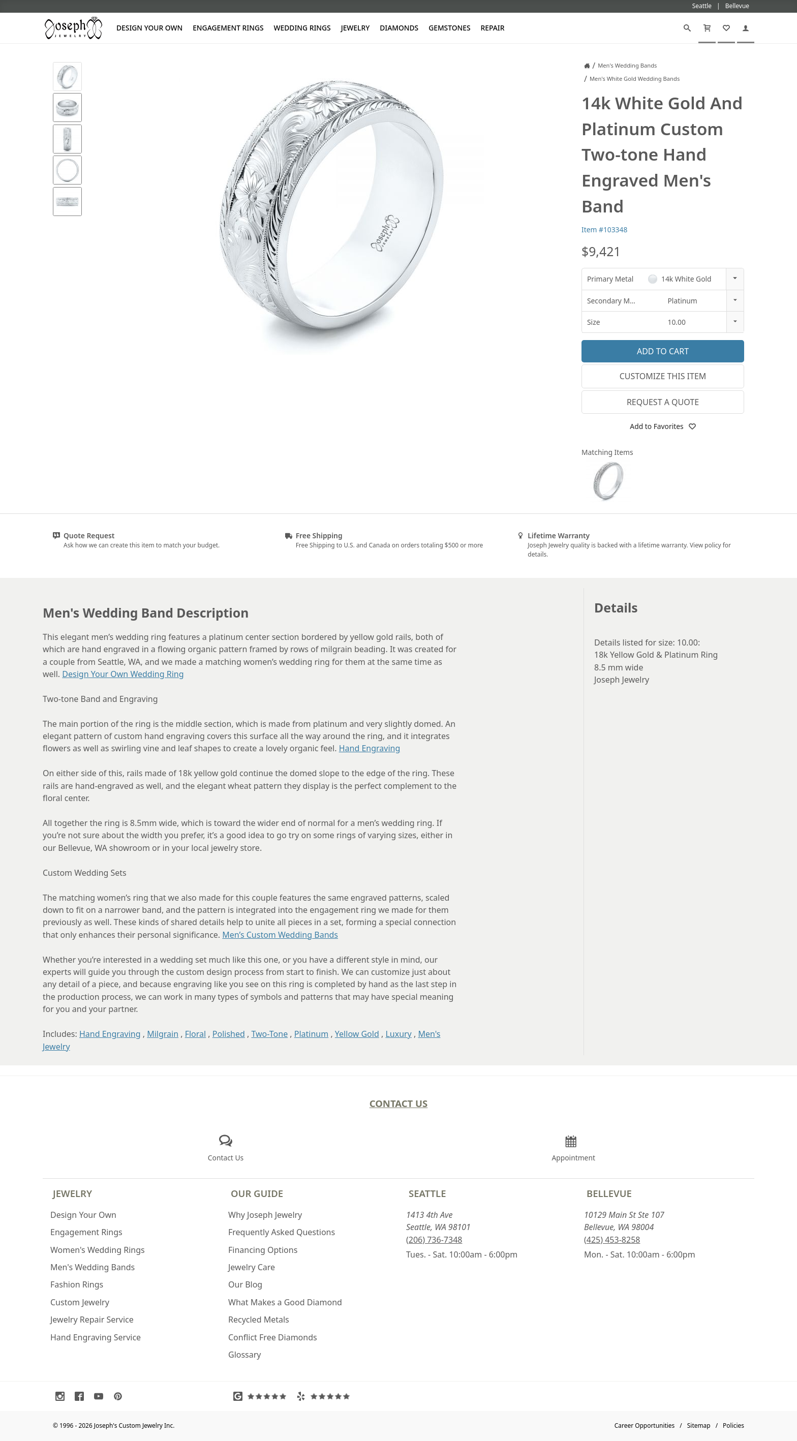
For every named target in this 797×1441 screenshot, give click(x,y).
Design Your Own (149, 28)
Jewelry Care (251, 1267)
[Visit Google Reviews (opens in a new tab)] (262, 1396)
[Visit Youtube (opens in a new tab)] (101, 1396)
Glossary (244, 1354)
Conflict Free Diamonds (272, 1337)
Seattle (427, 1193)
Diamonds (399, 28)
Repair (493, 28)
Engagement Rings (228, 28)
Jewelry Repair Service (92, 1319)
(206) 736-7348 (434, 1239)
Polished (228, 1033)
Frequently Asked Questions (281, 1232)
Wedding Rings (302, 28)
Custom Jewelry (79, 1302)
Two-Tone (269, 1033)
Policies (733, 1425)
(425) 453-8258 (612, 1239)
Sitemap (699, 1425)
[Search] (687, 28)
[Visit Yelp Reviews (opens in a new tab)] (325, 1396)
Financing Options (262, 1249)
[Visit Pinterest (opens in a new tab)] (120, 1396)
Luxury (398, 1033)
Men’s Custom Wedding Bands (280, 934)
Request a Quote (663, 402)
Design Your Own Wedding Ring (122, 674)
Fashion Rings (76, 1284)
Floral (195, 1033)
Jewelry (355, 28)
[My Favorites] (726, 28)
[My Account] (745, 28)
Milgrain (162, 1033)
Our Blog (245, 1284)
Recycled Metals (258, 1319)
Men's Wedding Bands (92, 1267)
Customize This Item (663, 376)
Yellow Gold (357, 1033)
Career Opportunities (645, 1425)
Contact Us (399, 1103)
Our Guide (257, 1193)
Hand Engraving (370, 748)
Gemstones (449, 28)
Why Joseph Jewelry (265, 1214)
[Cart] (707, 28)
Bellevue (609, 1193)
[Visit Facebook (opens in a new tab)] (82, 1396)
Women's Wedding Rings (97, 1249)
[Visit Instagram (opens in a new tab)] (62, 1396)
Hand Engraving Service (95, 1337)
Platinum (311, 1033)
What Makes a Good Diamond (285, 1302)
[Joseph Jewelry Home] (587, 66)
